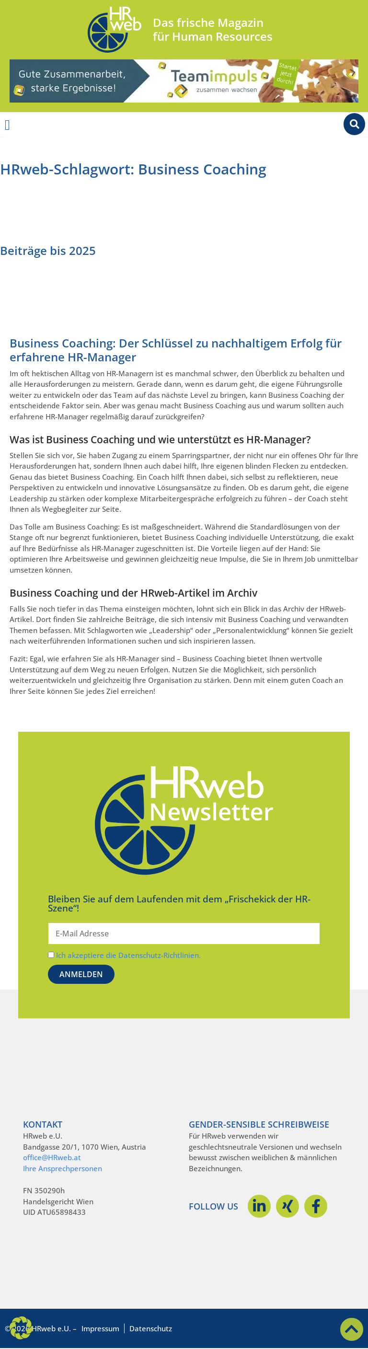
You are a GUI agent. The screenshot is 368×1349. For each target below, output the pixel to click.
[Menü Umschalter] (7, 125)
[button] (21, 1328)
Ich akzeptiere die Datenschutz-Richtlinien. (128, 955)
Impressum (100, 1328)
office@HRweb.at (52, 1157)
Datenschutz (150, 1328)
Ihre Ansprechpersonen (62, 1168)
